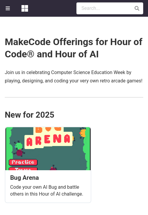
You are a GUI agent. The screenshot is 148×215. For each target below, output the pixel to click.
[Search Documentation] (109, 8)
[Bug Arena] (48, 165)
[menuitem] (8, 8)
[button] (136, 8)
